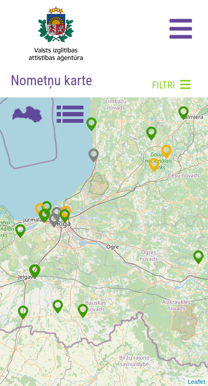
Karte (27, 113)
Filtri (171, 85)
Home (53, 32)
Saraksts (69, 113)
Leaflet (196, 381)
